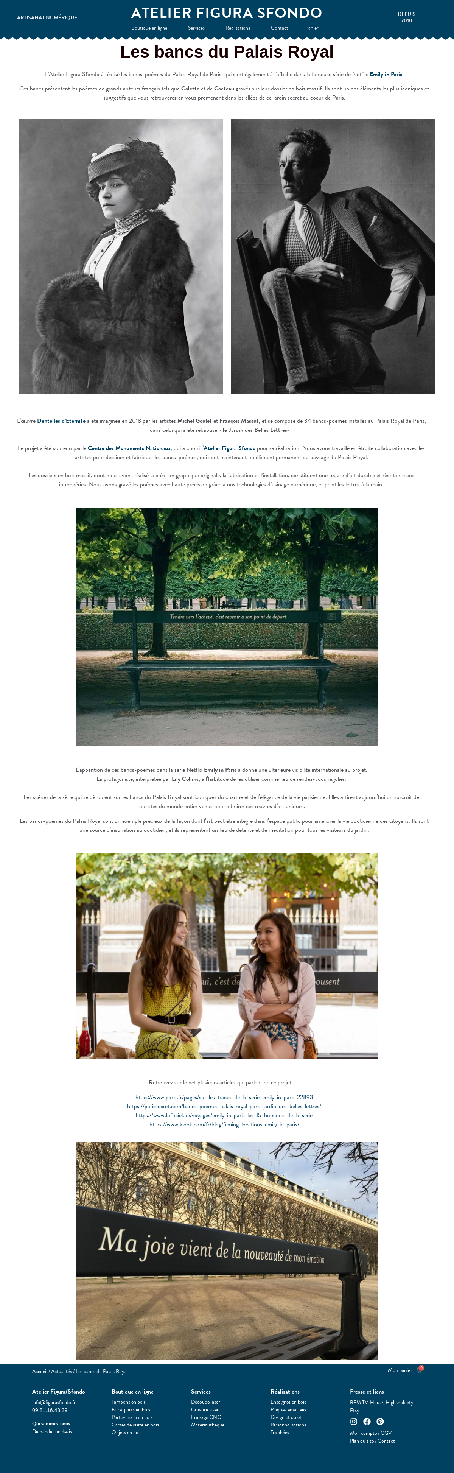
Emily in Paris (386, 74)
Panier (313, 28)
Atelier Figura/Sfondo (58, 1391)
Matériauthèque (207, 1425)
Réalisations (239, 28)
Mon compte (363, 1433)
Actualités (61, 1371)
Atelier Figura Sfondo (227, 13)
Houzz (376, 1402)
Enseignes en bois (288, 1402)
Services (198, 28)
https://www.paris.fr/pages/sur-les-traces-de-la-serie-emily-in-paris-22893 (224, 1097)
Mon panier (400, 1370)
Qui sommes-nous (51, 1424)
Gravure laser (205, 1410)
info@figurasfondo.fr (54, 1402)
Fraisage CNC (206, 1417)
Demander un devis (52, 1432)
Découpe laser (205, 1402)
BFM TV (359, 1402)
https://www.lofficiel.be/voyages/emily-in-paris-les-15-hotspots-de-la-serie (224, 1115)
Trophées (280, 1432)
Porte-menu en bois (132, 1417)
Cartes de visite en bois (135, 1425)
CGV (386, 1433)
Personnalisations (288, 1425)
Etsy (354, 1410)
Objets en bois (126, 1432)
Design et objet (286, 1417)
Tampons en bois (129, 1402)
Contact (279, 28)
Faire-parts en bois (131, 1410)
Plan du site (362, 1441)
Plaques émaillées (288, 1410)
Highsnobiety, (400, 1402)
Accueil (39, 1371)
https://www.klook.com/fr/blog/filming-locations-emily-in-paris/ (224, 1124)
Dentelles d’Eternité (61, 420)
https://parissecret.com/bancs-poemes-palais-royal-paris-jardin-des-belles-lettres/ (224, 1106)
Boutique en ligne (151, 28)
